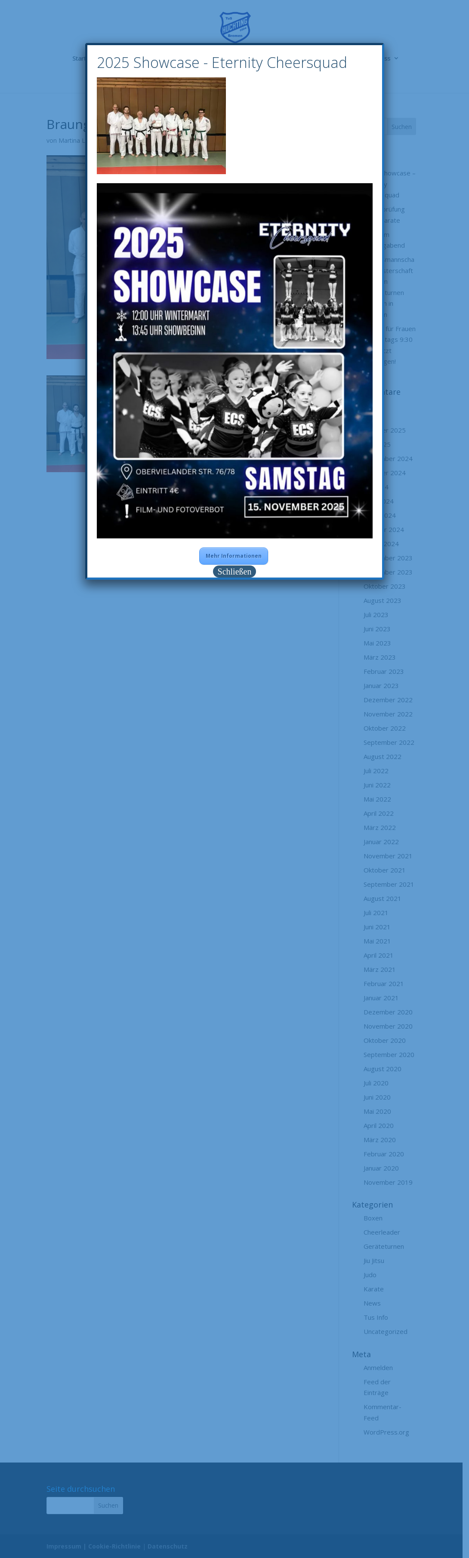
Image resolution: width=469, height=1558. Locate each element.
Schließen (235, 571)
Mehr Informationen (234, 555)
